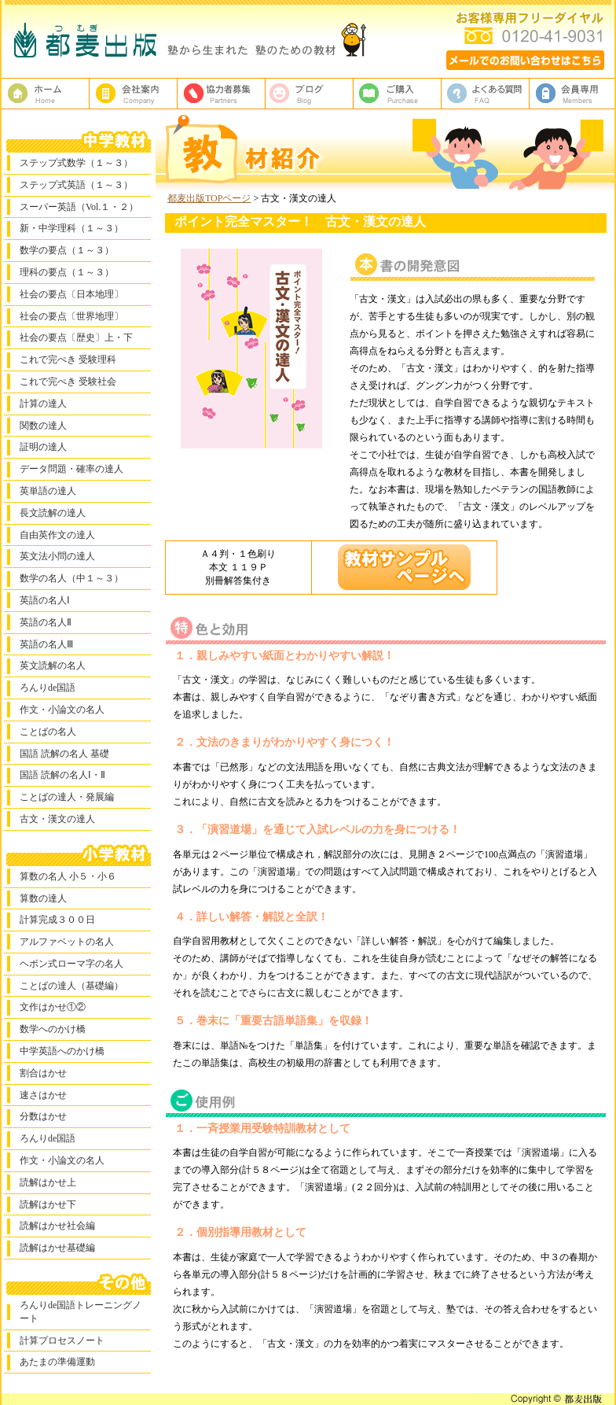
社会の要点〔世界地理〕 (71, 316)
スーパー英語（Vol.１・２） (79, 206)
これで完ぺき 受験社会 (68, 381)
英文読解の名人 (53, 665)
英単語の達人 (48, 490)
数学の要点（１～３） (67, 250)
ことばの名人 (48, 731)
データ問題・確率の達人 (71, 468)
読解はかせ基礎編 (57, 1247)
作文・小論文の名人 (62, 709)
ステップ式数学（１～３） (76, 162)
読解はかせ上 (48, 1182)
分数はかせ (43, 1116)
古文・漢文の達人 (57, 818)
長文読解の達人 (53, 512)
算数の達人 (43, 898)
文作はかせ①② (53, 1006)
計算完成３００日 (57, 919)
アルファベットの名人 (67, 941)
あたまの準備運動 (57, 1361)
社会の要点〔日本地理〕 (71, 294)
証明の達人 (43, 446)
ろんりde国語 (47, 687)
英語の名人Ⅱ (46, 622)
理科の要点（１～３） (67, 272)
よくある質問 (486, 93)
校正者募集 (222, 93)
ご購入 (398, 93)
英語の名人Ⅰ (45, 600)
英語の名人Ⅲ (46, 644)
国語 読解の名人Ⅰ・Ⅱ (62, 774)
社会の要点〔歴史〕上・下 (76, 337)
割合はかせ (43, 1073)
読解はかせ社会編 (57, 1225)
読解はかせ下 (48, 1204)
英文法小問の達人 (57, 556)
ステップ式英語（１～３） (76, 184)
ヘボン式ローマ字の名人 (71, 963)
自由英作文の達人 (57, 534)
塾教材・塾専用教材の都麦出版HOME (46, 93)
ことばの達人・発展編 (67, 796)
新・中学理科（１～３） (71, 228)
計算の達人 (43, 403)
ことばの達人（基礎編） (71, 985)
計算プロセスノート (62, 1340)
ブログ (310, 93)
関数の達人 (43, 425)
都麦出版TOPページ (209, 198)
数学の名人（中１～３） (71, 578)
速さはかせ (43, 1095)
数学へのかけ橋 (53, 1028)
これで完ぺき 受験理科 (68, 359)
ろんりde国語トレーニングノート (80, 1312)
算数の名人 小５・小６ (68, 876)
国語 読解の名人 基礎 (64, 753)
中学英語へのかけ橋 (62, 1051)
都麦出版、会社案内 (134, 93)
